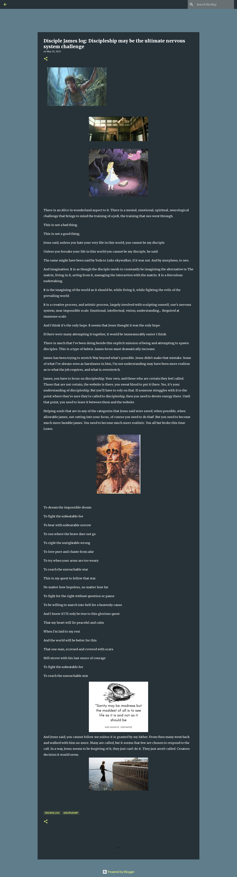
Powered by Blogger (118, 871)
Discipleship (71, 813)
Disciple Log (52, 813)
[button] (46, 58)
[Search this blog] (214, 4)
